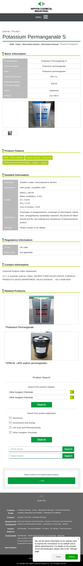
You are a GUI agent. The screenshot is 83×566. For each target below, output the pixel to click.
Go (42, 480)
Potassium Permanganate (20, 327)
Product (18, 44)
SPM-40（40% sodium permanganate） (27, 363)
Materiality (60, 535)
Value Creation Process (25, 538)
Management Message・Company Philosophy (54, 510)
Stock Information (66, 528)
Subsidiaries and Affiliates (52, 512)
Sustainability (10, 536)
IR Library (45, 528)
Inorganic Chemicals (24, 517)
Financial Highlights (34, 528)
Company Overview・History (27, 510)
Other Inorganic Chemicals (30, 44)
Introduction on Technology (52, 524)
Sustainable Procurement (25, 543)
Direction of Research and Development (58, 521)
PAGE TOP (41, 501)
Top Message (21, 528)
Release (65, 524)
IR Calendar (54, 528)
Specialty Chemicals (39, 517)
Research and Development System (29, 524)
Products (10, 517)
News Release (10, 548)
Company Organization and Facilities (29, 512)
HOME (12, 44)
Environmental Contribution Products (29, 541)
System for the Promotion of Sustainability (42, 535)
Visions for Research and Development (30, 521)
